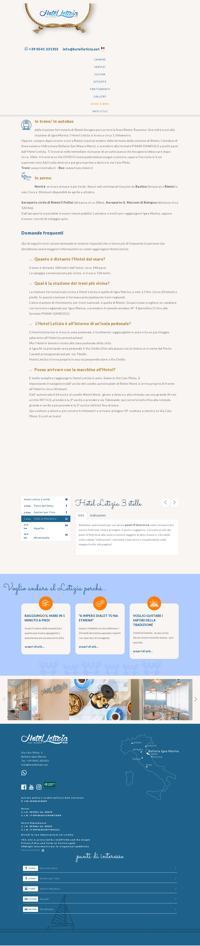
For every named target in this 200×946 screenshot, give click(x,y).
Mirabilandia (46, 536)
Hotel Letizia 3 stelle (46, 499)
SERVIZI (100, 66)
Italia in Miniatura (46, 519)
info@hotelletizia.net (81, 49)
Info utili (100, 111)
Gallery (100, 96)
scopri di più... (35, 647)
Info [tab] (81, 515)
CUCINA (100, 74)
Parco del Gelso (46, 506)
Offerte (100, 81)
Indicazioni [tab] (98, 515)
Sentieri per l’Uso (46, 513)
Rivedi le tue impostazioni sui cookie (47, 835)
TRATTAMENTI (100, 89)
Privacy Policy (30, 844)
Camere (100, 59)
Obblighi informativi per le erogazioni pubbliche (55, 847)
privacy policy (31, 798)
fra (103, 49)
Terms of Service (57, 844)
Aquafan (46, 527)
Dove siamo (100, 103)
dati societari (74, 798)
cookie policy (52, 798)
